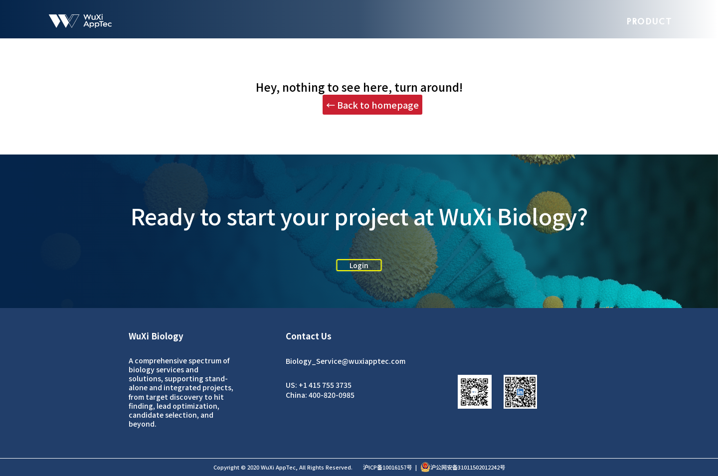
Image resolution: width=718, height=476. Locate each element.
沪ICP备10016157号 (387, 467)
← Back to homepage (372, 104)
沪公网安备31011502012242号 (462, 467)
